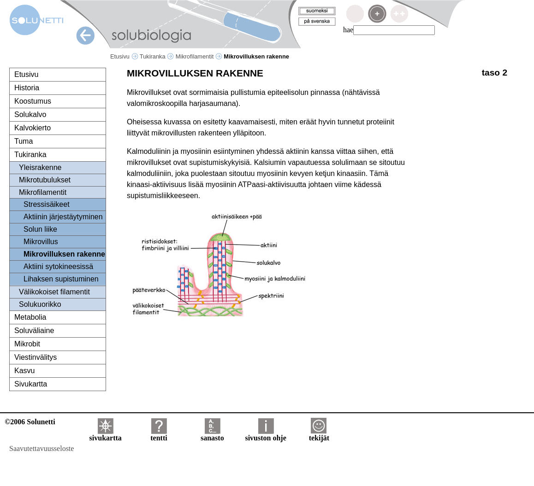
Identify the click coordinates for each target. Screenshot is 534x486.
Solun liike (40, 229)
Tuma (23, 141)
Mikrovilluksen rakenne (64, 254)
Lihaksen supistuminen (61, 279)
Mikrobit (27, 344)
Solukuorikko (40, 304)
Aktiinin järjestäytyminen (63, 217)
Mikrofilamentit (199, 56)
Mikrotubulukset (45, 180)
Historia (26, 88)
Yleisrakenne (40, 167)
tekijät (319, 434)
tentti (158, 434)
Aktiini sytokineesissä (58, 266)
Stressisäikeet (47, 204)
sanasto (212, 434)
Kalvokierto (32, 128)
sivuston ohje (265, 434)
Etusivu (124, 56)
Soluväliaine (34, 330)
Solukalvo (30, 114)
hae (348, 30)
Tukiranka (157, 56)
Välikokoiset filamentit (54, 292)
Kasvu (24, 371)
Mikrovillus (41, 242)
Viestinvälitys (35, 357)
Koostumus (32, 101)
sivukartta (105, 434)
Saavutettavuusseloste (41, 448)
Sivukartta (30, 384)
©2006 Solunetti (30, 422)
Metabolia (30, 317)
